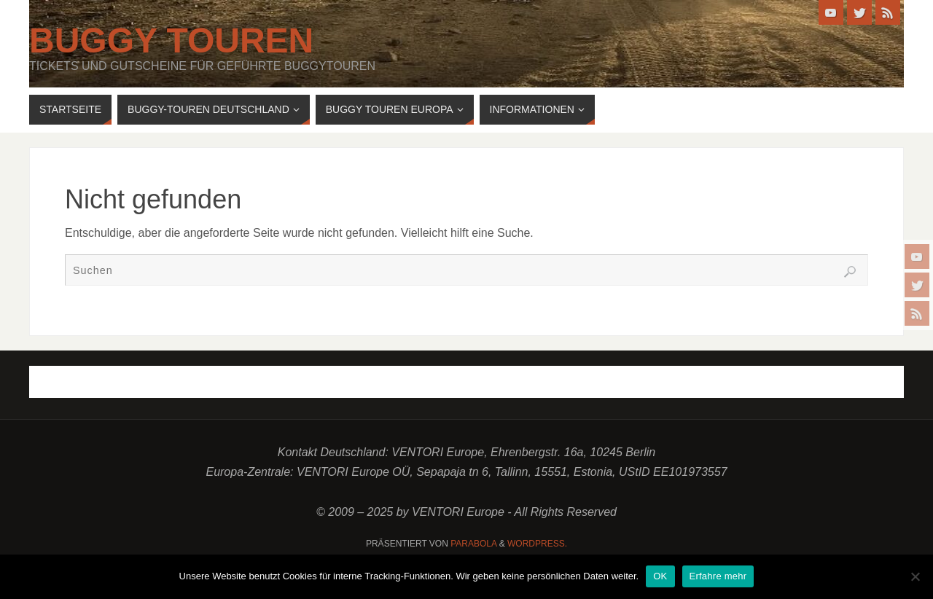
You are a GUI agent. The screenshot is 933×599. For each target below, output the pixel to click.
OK (660, 576)
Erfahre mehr (718, 576)
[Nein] (914, 576)
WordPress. (537, 544)
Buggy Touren (171, 40)
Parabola (473, 544)
